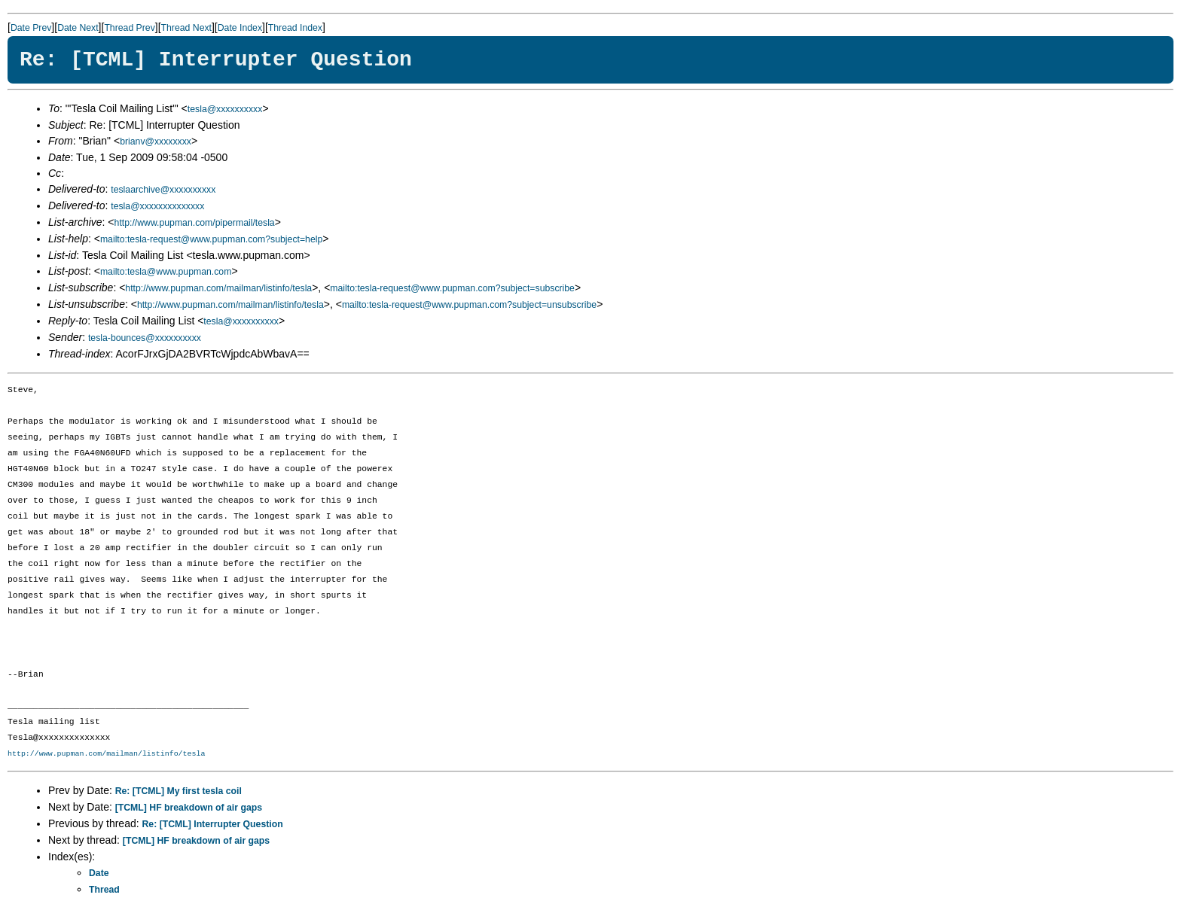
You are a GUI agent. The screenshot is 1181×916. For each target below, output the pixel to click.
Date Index (240, 28)
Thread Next (186, 28)
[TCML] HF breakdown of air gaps (188, 807)
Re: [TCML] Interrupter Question (212, 824)
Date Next (77, 28)
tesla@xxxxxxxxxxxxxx (157, 206)
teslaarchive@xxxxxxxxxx (163, 189)
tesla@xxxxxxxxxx (225, 109)
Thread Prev (129, 28)
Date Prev (31, 28)
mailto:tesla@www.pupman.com (165, 271)
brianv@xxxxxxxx (155, 141)
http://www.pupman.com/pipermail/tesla (194, 223)
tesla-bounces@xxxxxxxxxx (144, 338)
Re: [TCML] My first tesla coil (178, 791)
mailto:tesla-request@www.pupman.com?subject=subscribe (452, 288)
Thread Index (295, 28)
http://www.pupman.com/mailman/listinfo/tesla (218, 288)
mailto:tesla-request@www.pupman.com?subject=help (211, 239)
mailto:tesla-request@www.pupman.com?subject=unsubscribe (469, 305)
